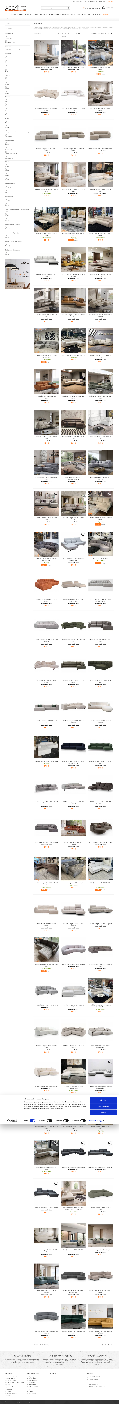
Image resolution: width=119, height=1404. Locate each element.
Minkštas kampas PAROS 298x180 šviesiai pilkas (46, 356)
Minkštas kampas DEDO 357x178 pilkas (100, 1167)
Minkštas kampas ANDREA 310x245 (73, 67)
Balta (7, 123)
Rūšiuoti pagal (37, 33)
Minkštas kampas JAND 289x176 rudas (100, 842)
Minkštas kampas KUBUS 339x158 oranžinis (46, 600)
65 (6, 71)
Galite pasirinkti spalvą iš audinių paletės (17, 132)
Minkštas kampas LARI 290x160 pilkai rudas (46, 965)
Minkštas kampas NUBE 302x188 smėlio (46, 925)
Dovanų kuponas (91, 8)
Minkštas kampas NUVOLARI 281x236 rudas (73, 316)
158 (7, 175)
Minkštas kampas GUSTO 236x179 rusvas (46, 149)
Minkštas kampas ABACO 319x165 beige (73, 518)
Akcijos (105, 15)
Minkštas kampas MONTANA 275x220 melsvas (46, 1332)
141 (7, 166)
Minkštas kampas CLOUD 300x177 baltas (100, 190)
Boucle (7, 144)
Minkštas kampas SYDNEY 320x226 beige (100, 356)
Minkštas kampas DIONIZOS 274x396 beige (73, 109)
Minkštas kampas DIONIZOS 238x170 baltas (73, 190)
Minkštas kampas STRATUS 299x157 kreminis (100, 316)
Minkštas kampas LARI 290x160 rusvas (46, 1086)
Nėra (8, 188)
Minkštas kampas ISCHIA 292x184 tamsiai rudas (100, 803)
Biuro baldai (81, 15)
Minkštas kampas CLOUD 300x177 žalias (100, 1208)
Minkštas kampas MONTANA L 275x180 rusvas (73, 1087)
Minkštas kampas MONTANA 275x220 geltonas (100, 1332)
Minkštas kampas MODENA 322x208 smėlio (46, 109)
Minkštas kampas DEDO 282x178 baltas (73, 1127)
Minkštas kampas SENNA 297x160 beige (100, 275)
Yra (7, 192)
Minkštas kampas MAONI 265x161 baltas (73, 1006)
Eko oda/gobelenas (11, 153)
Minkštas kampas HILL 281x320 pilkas (100, 1250)
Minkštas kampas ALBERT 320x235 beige (46, 518)
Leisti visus (103, 1379)
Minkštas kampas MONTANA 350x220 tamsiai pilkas (73, 1291)
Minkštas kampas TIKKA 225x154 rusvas (100, 884)
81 (6, 115)
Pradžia (7, 19)
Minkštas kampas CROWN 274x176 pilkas (46, 722)
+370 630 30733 (78, 1)
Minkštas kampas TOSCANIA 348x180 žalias (100, 762)
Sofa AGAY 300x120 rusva (100, 558)
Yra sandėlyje (10, 42)
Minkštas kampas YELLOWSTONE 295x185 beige (73, 600)
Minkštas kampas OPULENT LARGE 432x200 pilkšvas (100, 600)
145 (7, 171)
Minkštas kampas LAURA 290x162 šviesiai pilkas (73, 803)
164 (7, 180)
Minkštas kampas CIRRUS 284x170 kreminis (100, 722)
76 (6, 106)
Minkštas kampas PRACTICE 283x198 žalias (73, 641)
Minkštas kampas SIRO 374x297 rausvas (73, 843)
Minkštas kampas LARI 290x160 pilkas (73, 883)
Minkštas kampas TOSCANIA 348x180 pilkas (46, 803)
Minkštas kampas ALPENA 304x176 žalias (100, 681)
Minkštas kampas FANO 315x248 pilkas (46, 842)
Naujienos (14, 15)
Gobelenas (9, 158)
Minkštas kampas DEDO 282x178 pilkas (46, 1208)
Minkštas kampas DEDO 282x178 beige (73, 355)
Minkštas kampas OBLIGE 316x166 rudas (46, 316)
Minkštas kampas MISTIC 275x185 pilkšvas (73, 925)
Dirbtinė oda (9, 149)
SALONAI (110, 1)
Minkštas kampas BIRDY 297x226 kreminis (100, 478)
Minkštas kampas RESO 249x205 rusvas (100, 148)
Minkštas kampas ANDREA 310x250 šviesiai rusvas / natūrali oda (73, 1208)
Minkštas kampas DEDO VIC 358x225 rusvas (46, 1127)
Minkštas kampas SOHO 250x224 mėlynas (46, 1291)
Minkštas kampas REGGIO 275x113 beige (46, 275)
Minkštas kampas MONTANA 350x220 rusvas (100, 1291)
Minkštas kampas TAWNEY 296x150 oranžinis (46, 397)
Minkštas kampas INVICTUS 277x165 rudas (73, 437)
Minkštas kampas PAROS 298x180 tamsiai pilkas (46, 559)
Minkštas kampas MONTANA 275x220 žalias (73, 1332)
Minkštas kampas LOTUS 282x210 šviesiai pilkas (100, 1006)
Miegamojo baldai (68, 15)
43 (6, 62)
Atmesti (103, 1392)
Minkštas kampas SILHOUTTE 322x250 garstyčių (73, 275)
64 (6, 67)
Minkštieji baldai (39, 15)
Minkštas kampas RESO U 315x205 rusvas (73, 149)
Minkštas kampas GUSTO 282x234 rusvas (100, 109)
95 (6, 79)
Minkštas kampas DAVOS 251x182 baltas (46, 1046)
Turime (7, 229)
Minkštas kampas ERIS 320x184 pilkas (100, 924)
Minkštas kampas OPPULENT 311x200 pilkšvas (46, 641)
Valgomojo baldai (25, 15)
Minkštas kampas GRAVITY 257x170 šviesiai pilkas (73, 559)
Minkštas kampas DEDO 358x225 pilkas (73, 1167)
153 (7, 93)
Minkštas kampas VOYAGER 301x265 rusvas (73, 397)
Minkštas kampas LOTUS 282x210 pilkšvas (73, 1046)
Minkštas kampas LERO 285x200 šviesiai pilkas (100, 1046)
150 (7, 88)
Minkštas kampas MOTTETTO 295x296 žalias (100, 397)
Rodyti (62, 33)
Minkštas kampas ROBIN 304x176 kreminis (73, 722)
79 (6, 110)
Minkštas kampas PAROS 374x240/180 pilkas (100, 965)
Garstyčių (8, 136)
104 (7, 84)
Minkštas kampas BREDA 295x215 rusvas (73, 681)
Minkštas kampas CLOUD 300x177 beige (46, 234)
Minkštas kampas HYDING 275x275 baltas (100, 437)
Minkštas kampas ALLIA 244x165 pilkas (46, 1005)
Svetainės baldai (53, 15)
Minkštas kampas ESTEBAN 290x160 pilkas (73, 234)
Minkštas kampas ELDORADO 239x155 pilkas (46, 478)
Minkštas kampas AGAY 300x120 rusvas (73, 964)
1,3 (6, 101)
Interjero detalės (94, 15)
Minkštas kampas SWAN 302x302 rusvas (73, 1251)
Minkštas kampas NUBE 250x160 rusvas (100, 68)
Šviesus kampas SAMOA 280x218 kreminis (46, 681)
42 (6, 58)
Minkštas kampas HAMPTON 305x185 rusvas (100, 518)
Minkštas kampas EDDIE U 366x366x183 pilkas (73, 478)
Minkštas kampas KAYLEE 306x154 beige (46, 437)
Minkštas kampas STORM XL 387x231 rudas (46, 884)
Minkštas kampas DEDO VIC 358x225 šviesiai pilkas (100, 1087)
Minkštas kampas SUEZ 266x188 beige (46, 761)
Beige (7, 127)
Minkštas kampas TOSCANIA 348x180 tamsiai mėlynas (73, 762)
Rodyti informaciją (95, 1400)
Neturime (8, 38)
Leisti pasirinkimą (103, 1386)
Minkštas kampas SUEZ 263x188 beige (46, 67)
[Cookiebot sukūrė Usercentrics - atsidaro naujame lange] (12, 1400)
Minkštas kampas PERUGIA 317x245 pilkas (100, 641)
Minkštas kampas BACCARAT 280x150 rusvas (46, 190)
